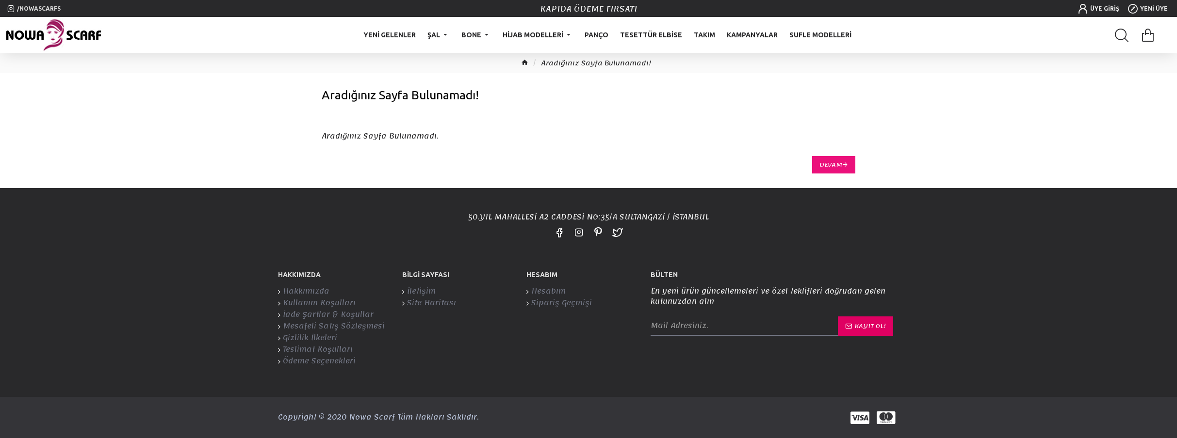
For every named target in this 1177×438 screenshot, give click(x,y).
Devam (830, 165)
